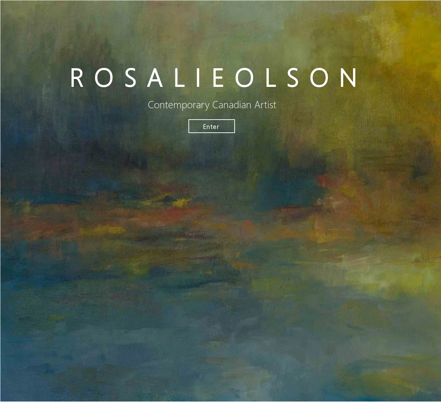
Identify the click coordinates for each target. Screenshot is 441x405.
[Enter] (211, 126)
